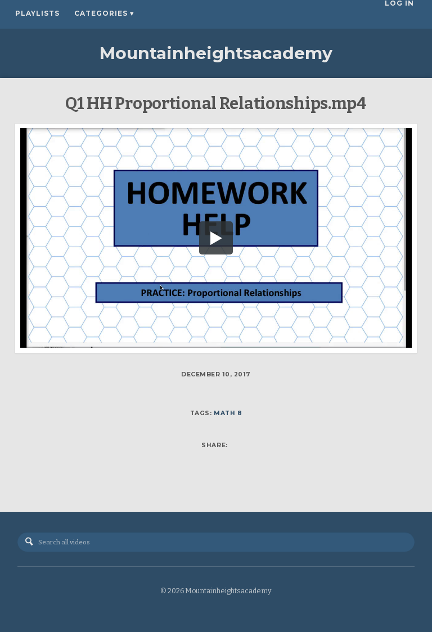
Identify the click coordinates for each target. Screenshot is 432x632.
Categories (104, 13)
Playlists (37, 13)
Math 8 (228, 413)
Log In (402, 13)
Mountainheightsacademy (216, 53)
